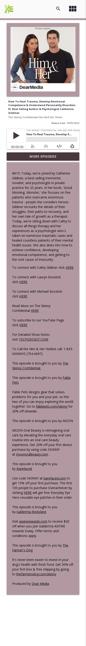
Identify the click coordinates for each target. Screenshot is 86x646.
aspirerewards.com (33, 521)
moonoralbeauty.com (32, 454)
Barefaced (24, 468)
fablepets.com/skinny (51, 406)
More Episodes (43, 156)
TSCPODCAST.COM (33, 339)
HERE (70, 267)
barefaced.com (55, 478)
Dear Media (40, 583)
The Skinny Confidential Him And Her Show (35, 117)
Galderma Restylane (31, 512)
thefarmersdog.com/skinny (36, 574)
